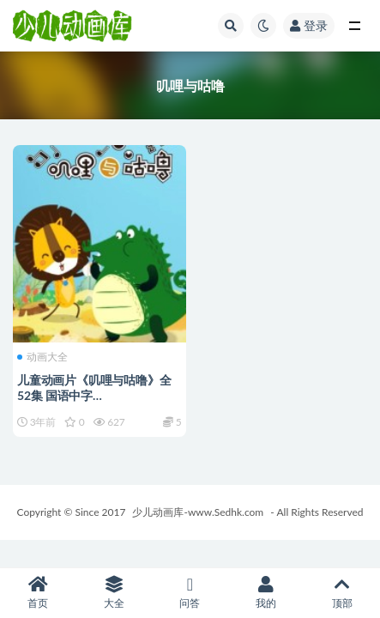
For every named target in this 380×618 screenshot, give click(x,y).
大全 (114, 592)
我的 (266, 592)
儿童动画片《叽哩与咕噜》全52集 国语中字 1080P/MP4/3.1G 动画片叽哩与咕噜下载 (95, 403)
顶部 (342, 592)
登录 (309, 25)
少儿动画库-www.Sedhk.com (197, 512)
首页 (38, 592)
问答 (190, 592)
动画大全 (42, 357)
